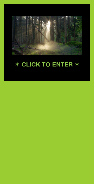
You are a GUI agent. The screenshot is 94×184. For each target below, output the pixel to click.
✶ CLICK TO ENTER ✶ (47, 64)
